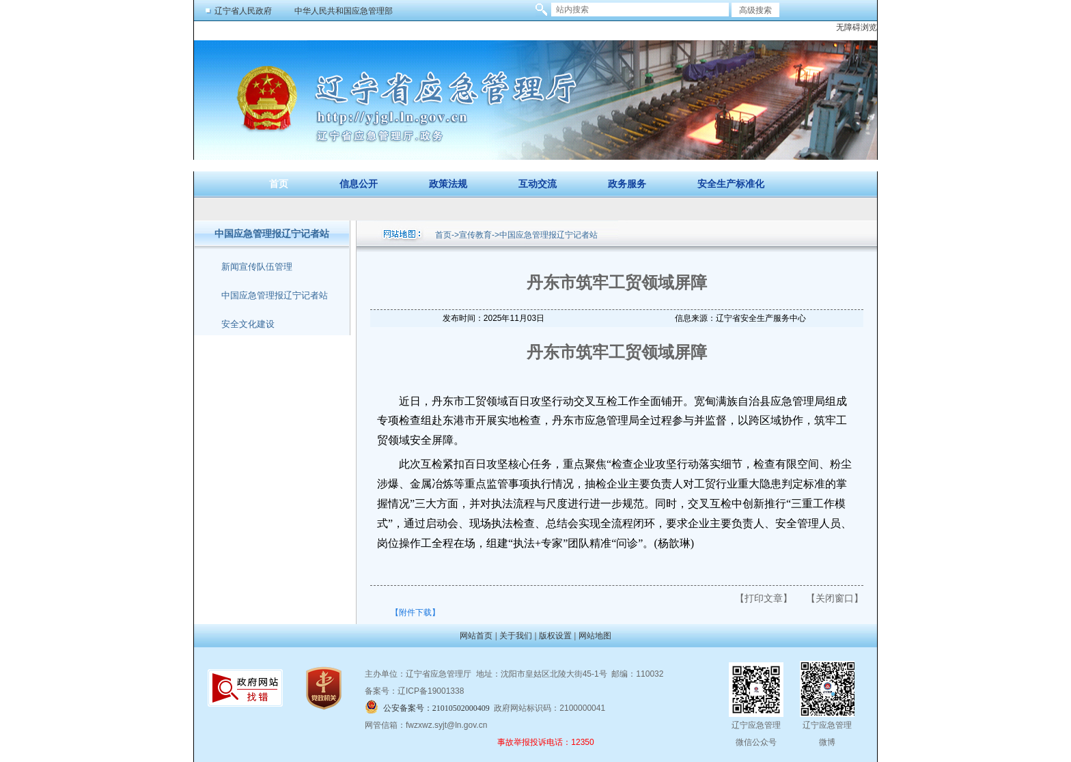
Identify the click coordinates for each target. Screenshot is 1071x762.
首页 (278, 184)
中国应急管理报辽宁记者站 (274, 295)
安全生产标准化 (730, 184)
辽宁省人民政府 (243, 11)
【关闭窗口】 (834, 598)
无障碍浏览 (856, 27)
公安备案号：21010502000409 (436, 708)
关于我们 (515, 635)
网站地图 (595, 635)
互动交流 (537, 184)
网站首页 (476, 635)
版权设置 (555, 635)
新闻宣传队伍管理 (256, 267)
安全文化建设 (248, 324)
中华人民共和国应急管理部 (343, 11)
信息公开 (358, 184)
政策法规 (448, 184)
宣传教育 (475, 235)
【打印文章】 (763, 598)
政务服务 (627, 184)
